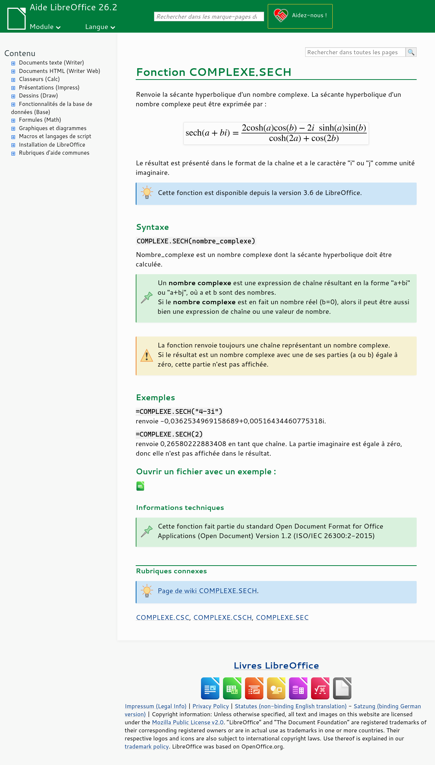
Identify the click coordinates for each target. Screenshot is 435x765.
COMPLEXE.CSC (162, 617)
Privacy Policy (210, 706)
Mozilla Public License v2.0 (188, 722)
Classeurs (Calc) (39, 79)
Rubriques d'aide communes (54, 153)
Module (41, 26)
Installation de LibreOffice (52, 144)
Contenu (20, 53)
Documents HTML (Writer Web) (59, 71)
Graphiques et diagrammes (53, 128)
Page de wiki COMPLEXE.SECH (207, 590)
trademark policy (147, 746)
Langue (96, 26)
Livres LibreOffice (276, 665)
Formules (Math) (40, 120)
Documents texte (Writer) (51, 62)
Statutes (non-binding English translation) (290, 706)
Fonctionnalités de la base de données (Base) (51, 108)
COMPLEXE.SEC (282, 617)
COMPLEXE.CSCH (222, 617)
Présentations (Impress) (49, 87)
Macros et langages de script (55, 136)
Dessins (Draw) (38, 95)
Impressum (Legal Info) (156, 706)
